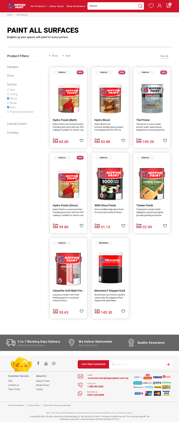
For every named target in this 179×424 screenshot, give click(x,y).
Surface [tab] (12, 84)
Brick (13, 107)
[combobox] (115, 6)
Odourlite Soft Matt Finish (68, 292)
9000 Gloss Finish (105, 206)
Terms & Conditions (16, 407)
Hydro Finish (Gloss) (64, 206)
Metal (13, 103)
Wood (13, 98)
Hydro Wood (101, 120)
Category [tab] (13, 66)
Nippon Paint (42, 382)
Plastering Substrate (21, 111)
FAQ (10, 382)
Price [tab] (10, 75)
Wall (12, 89)
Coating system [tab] (17, 123)
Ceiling (14, 94)
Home (9, 15)
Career (39, 391)
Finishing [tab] (12, 132)
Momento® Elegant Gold (109, 292)
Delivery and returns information (31, 347)
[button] (81, 139)
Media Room (42, 386)
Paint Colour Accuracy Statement (57, 407)
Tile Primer (143, 120)
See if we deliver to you (88, 347)
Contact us (13, 386)
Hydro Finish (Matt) (64, 120)
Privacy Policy (34, 407)
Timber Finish (144, 206)
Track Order (14, 391)
